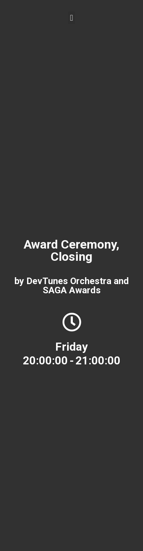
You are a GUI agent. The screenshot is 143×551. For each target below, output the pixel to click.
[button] (71, 17)
